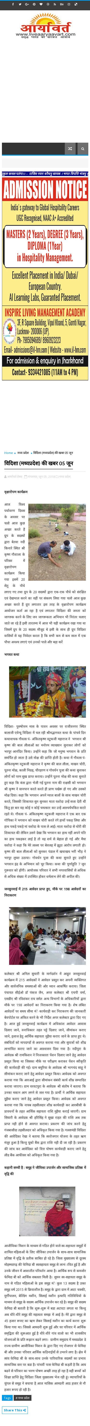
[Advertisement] (45, 94)
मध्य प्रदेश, (65, 476)
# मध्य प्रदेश (23, 1398)
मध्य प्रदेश (23, 453)
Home (8, 453)
